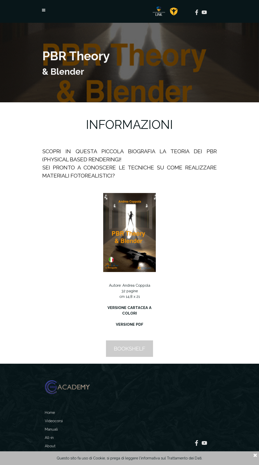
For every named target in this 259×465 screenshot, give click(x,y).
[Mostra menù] (43, 10)
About (50, 446)
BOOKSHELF (129, 348)
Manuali (51, 429)
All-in (49, 437)
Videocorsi (54, 421)
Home (50, 412)
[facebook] (196, 12)
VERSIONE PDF (129, 324)
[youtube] (204, 12)
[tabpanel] (129, 62)
